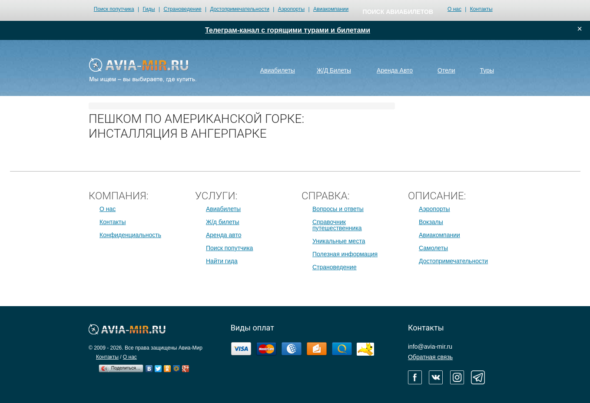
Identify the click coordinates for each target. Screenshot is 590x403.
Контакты (481, 9)
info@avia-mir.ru (430, 346)
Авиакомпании (330, 9)
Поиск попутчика (114, 9)
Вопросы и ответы (338, 208)
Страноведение (182, 9)
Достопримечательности (239, 9)
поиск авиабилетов (398, 11)
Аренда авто (223, 234)
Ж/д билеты (222, 221)
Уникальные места (338, 241)
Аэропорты (291, 9)
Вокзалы (431, 221)
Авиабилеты (223, 208)
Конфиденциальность (130, 234)
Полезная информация (345, 254)
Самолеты (433, 247)
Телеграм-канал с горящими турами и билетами (287, 30)
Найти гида (222, 261)
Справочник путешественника (337, 224)
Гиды (149, 9)
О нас (454, 9)
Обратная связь (430, 356)
